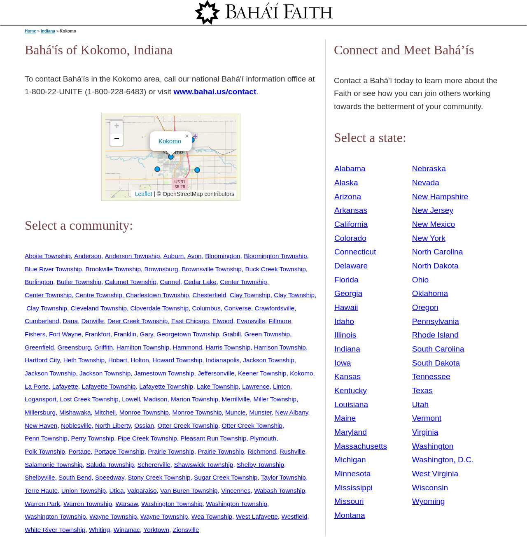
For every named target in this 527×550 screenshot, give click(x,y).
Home (30, 31)
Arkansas (350, 210)
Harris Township (227, 347)
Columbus (206, 308)
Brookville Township (113, 269)
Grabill (232, 334)
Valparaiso (141, 490)
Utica (117, 490)
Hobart (117, 360)
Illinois (345, 335)
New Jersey (432, 210)
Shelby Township (260, 464)
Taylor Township (283, 477)
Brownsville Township (212, 269)
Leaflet (142, 194)
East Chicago (190, 320)
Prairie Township (171, 451)
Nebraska (429, 168)
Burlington (39, 281)
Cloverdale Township (160, 308)
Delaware (351, 265)
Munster (260, 412)
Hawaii (346, 307)
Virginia (425, 432)
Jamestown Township (164, 373)
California (351, 224)
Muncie (235, 412)
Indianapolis (223, 360)
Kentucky (350, 390)
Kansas (347, 376)
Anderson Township (132, 255)
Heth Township (84, 360)
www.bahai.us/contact (215, 91)
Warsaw (127, 503)
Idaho (344, 321)
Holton (140, 360)
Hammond (187, 347)
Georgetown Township (187, 334)
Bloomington (222, 255)
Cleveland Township (99, 308)
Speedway (109, 477)
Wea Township (211, 516)
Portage (79, 451)
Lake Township (217, 386)
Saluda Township (110, 464)
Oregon (425, 307)
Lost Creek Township (89, 399)
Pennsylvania (435, 321)
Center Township (243, 281)
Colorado (350, 238)
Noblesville (76, 425)
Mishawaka (75, 412)
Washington (433, 446)
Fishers (35, 334)
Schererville (154, 464)
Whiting (99, 529)
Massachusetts (360, 446)
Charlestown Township (157, 294)
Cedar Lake (200, 281)
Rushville (292, 451)
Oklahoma (430, 293)
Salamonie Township (54, 464)
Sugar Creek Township (225, 477)
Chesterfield (209, 294)
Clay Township (250, 294)
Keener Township (262, 373)
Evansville (251, 320)
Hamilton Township (143, 347)
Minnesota (352, 473)
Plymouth (263, 438)
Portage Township (119, 451)
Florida (346, 279)
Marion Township (194, 399)
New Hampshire (440, 196)
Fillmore (279, 320)
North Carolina (437, 251)
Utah (420, 404)
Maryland (350, 432)
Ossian (144, 425)
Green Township (267, 334)
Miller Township (274, 399)
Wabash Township (279, 490)
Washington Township (172, 503)
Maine (345, 418)
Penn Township (46, 438)
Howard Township (177, 360)
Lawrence (256, 386)
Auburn (173, 255)
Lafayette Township (108, 386)
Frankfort (97, 334)
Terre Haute (41, 490)
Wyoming (428, 501)
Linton (281, 386)
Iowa (342, 363)
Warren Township (87, 503)
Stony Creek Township (159, 477)
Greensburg (74, 347)
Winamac (127, 529)
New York (428, 238)
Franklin (125, 334)
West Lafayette (257, 516)
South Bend (74, 477)
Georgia (348, 293)
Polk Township (45, 451)
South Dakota (436, 363)
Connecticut (355, 251)
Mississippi (353, 487)
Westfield (294, 516)
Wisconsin (430, 487)
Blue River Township (53, 269)
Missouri (349, 501)
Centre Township (98, 294)
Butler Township (79, 281)
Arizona (347, 196)
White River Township (55, 529)
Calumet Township (130, 281)
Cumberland (42, 320)
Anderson (87, 255)
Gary (146, 334)
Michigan (350, 459)
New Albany (291, 412)
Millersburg (40, 412)
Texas (422, 390)
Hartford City (42, 360)
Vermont (426, 418)
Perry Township (92, 438)
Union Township (83, 490)
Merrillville (236, 399)
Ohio (420, 279)
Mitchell (105, 412)
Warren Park (42, 503)
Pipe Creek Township (147, 438)
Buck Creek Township (275, 269)
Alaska (346, 182)
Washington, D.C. (443, 459)
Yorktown (156, 529)
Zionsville (186, 529)
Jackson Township (268, 360)
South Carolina (438, 349)
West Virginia (435, 473)
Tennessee (431, 376)
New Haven (41, 425)
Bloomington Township (275, 255)
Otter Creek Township (188, 425)
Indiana (48, 31)
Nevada (425, 182)
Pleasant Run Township (213, 438)
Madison (155, 399)
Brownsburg (161, 269)
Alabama (350, 168)
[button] (157, 169)
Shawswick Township (203, 464)
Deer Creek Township (137, 320)
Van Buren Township (188, 490)
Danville (93, 320)
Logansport (40, 399)
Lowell (131, 399)
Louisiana (351, 404)
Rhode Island (435, 335)
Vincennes (235, 490)
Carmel (170, 281)
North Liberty (113, 425)
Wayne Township (113, 516)
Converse (237, 308)
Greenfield (39, 347)
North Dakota (435, 265)
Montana (349, 515)
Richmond (261, 451)
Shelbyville (40, 477)
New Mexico (433, 224)
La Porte (37, 386)
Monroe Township (144, 412)
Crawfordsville (274, 308)
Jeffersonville (216, 373)
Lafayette (65, 386)
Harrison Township (280, 347)
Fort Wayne (65, 334)
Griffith (103, 347)
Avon (194, 255)
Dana (70, 320)
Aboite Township (48, 255)
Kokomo (170, 141)
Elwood (222, 320)
